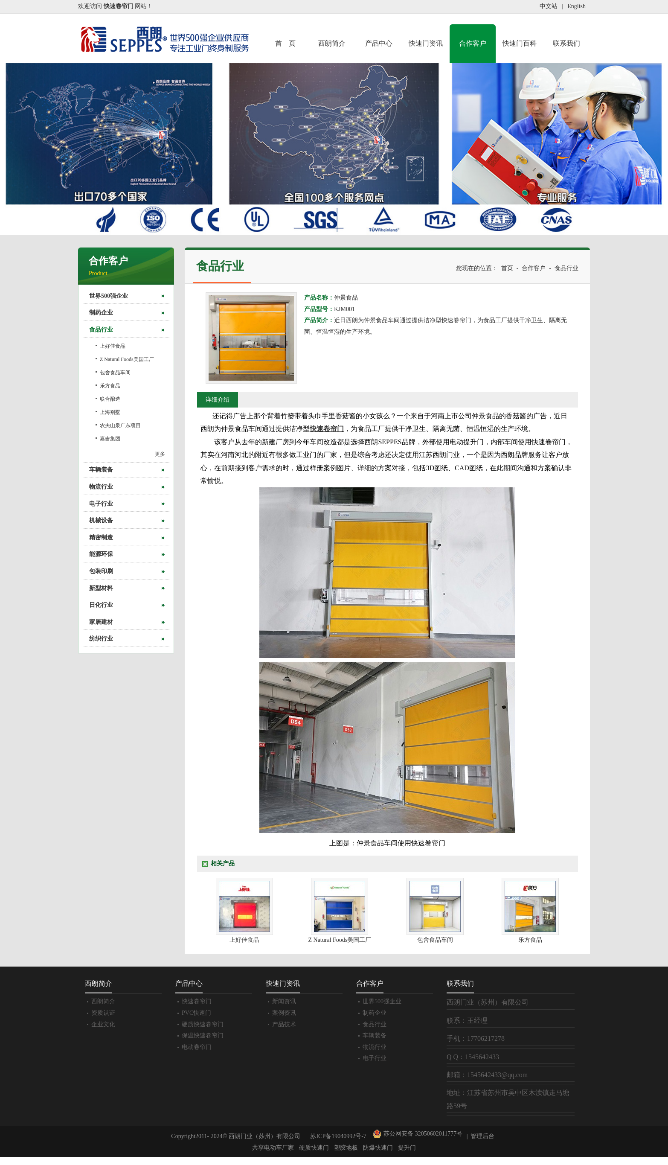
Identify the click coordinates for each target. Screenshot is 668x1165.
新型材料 (101, 588)
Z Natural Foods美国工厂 (127, 359)
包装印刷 (101, 571)
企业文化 (103, 1024)
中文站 (549, 6)
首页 (507, 268)
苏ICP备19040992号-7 (338, 1136)
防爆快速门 (378, 1148)
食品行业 (101, 329)
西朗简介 (332, 43)
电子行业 (101, 504)
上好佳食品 (112, 346)
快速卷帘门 (197, 1001)
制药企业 (101, 312)
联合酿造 (110, 399)
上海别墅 (110, 412)
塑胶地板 (346, 1148)
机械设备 (101, 520)
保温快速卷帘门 (203, 1035)
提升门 (407, 1148)
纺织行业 (101, 638)
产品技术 (284, 1024)
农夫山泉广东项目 (120, 425)
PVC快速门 (196, 1013)
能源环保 (101, 554)
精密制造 (101, 537)
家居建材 (101, 622)
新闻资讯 (284, 1001)
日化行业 (101, 605)
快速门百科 (519, 43)
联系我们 (566, 43)
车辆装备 (101, 469)
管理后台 (482, 1136)
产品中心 (378, 43)
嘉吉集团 (110, 439)
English (576, 6)
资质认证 (103, 1013)
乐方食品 (110, 386)
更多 (160, 454)
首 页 (285, 43)
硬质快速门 (314, 1148)
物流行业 (101, 486)
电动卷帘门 (197, 1047)
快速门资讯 (426, 43)
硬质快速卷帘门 (203, 1024)
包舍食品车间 (115, 373)
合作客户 (472, 43)
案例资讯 (284, 1013)
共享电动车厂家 (273, 1148)
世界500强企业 (108, 296)
